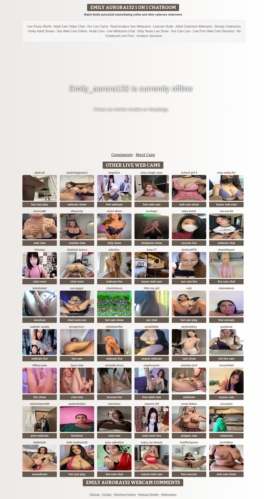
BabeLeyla (39, 442)
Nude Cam (96, 31)
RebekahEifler (114, 326)
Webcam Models (148, 494)
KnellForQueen (189, 442)
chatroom (226, 435)
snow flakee (189, 403)
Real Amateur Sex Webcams (130, 26)
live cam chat (226, 281)
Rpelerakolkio (77, 403)
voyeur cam (226, 397)
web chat (40, 243)
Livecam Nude (163, 26)
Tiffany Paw (39, 365)
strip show (114, 243)
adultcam (189, 397)
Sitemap (94, 494)
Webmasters (168, 494)
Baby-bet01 (189, 211)
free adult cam (151, 397)
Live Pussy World (39, 26)
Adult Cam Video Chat (69, 26)
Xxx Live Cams (97, 26)
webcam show (77, 204)
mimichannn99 (39, 403)
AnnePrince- (77, 326)
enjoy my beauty (152, 442)
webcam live (114, 281)
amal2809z (151, 326)
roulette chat (77, 243)
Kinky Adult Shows (41, 31)
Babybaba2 (39, 288)
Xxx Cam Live (180, 31)
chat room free (151, 435)
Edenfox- (114, 249)
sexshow (39, 320)
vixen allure (114, 211)
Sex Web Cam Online (72, 31)
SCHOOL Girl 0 (189, 172)
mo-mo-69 (226, 211)
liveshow (77, 435)
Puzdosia (226, 326)
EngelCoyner (152, 365)
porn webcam (39, 435)
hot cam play (39, 204)
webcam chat (226, 243)
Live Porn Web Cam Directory (213, 31)
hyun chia (77, 365)
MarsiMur (114, 403)
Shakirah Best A (77, 249)
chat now (77, 397)
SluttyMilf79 (189, 249)
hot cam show (114, 320)
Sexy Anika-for (226, 172)
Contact (106, 494)
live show (39, 397)
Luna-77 (151, 249)
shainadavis (226, 288)
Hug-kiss (114, 172)
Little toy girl (151, 288)
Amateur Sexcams (149, 36)
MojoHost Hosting (125, 494)
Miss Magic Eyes (152, 172)
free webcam (114, 204)
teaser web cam (226, 204)
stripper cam (189, 435)
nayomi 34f (152, 403)
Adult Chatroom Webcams (194, 26)
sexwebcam (39, 474)
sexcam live (189, 243)
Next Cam (145, 154)
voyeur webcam (151, 358)
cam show (189, 358)
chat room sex (77, 320)
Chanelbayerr (226, 249)
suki (189, 288)
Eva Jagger (77, 288)
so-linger (151, 211)
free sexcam (226, 320)
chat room (39, 281)
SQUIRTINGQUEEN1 (77, 172)
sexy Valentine (114, 442)
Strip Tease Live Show (152, 31)
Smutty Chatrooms (228, 26)
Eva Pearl (226, 403)
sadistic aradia (39, 326)
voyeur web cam (151, 474)
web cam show (189, 204)
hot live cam (226, 358)
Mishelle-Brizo (114, 365)
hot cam (77, 358)
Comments (122, 154)
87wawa (39, 249)
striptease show (151, 243)
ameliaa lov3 (189, 365)
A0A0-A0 (40, 172)
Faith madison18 (76, 442)
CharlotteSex (114, 288)
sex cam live (189, 281)
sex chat (151, 320)
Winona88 (39, 211)
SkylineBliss (189, 326)
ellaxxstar (77, 211)
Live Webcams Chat (121, 31)
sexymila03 (226, 365)
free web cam (151, 204)
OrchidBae (226, 442)
